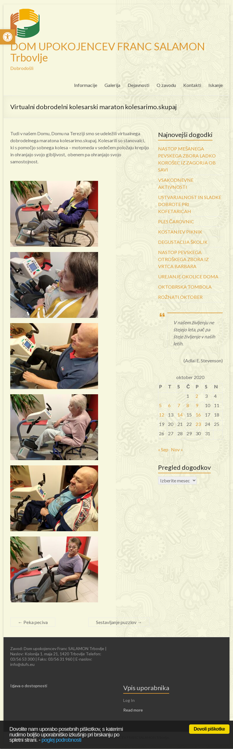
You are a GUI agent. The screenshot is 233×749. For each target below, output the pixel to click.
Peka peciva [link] (33, 622)
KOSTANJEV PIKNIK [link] (180, 231)
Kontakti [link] (192, 85)
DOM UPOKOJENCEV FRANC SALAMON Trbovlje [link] (107, 52)
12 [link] (161, 414)
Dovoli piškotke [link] (209, 728)
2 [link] (197, 396)
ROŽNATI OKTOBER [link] (180, 297)
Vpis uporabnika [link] (146, 688)
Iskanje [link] (215, 85)
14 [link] (180, 414)
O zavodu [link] (166, 85)
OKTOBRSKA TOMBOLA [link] (185, 286)
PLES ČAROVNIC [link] (176, 221)
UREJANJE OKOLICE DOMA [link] (188, 276)
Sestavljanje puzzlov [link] (119, 622)
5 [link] (160, 405)
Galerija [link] (112, 85)
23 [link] (198, 424)
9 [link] (197, 405)
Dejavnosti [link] (138, 85)
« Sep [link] (163, 449)
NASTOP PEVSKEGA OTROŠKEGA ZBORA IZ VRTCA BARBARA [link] (183, 259)
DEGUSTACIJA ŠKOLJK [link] (183, 242)
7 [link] (178, 405)
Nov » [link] (177, 449)
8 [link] (187, 405)
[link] (7, 36)
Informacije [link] (85, 85)
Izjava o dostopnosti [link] (28, 685)
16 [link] (198, 414)
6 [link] (169, 405)
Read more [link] (133, 709)
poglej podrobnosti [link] (61, 740)
